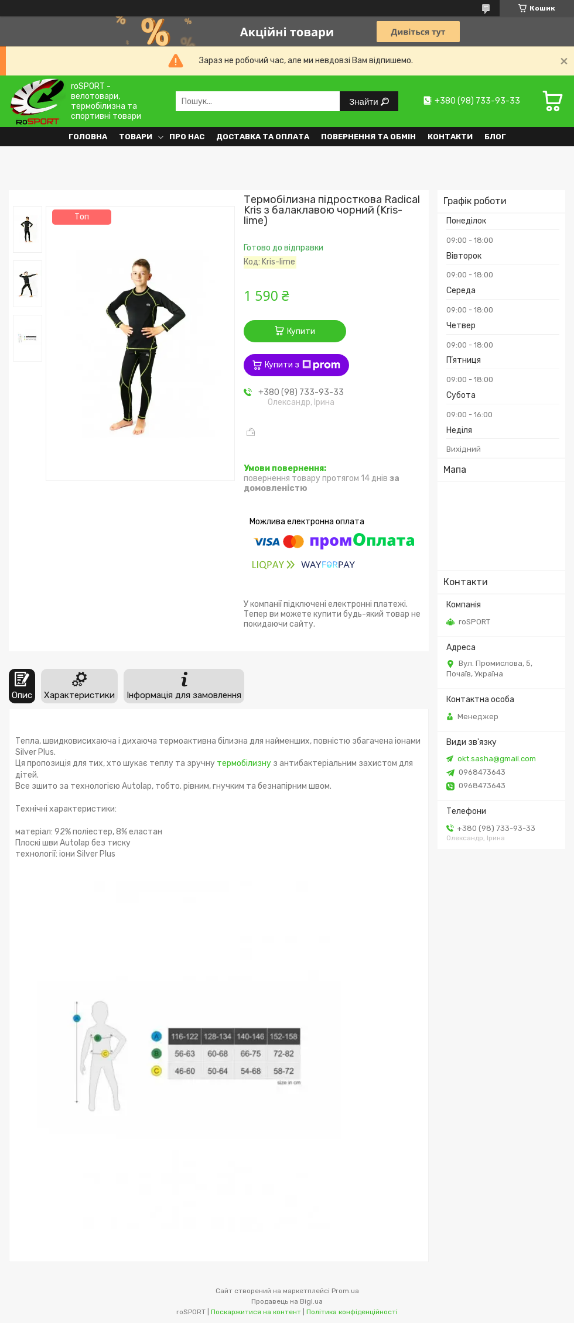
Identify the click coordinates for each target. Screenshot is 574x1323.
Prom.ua (345, 1291)
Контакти (450, 136)
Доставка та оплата (262, 136)
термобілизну (244, 763)
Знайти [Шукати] (364, 101)
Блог (495, 136)
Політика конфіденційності (352, 1312)
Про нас (186, 136)
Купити (301, 331)
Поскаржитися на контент (256, 1312)
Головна (88, 136)
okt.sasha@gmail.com (496, 758)
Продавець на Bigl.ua (287, 1301)
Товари (135, 136)
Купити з (302, 365)
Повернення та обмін (368, 136)
